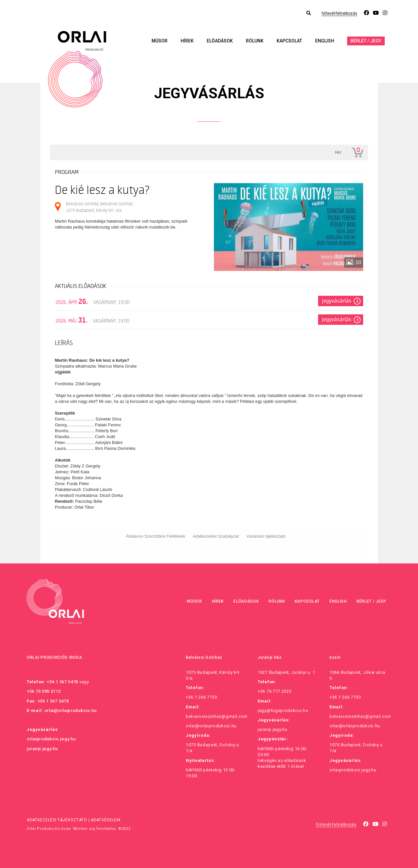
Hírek (187, 40)
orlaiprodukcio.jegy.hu (51, 738)
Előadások (220, 40)
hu (338, 152)
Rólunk (255, 40)
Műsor (160, 40)
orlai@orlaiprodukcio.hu (70, 710)
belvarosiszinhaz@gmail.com (217, 716)
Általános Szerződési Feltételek (155, 536)
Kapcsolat (289, 40)
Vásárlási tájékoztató (266, 536)
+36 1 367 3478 (62, 681)
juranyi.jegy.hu (42, 748)
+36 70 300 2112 (44, 691)
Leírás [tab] (64, 343)
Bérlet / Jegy (365, 40)
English (324, 40)
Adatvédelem (106, 820)
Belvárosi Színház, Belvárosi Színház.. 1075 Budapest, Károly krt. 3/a (100, 207)
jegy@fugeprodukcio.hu (283, 710)
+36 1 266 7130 (201, 697)
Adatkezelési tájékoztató (57, 820)
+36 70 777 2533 (275, 691)
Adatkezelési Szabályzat (216, 536)
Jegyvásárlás (336, 301)
